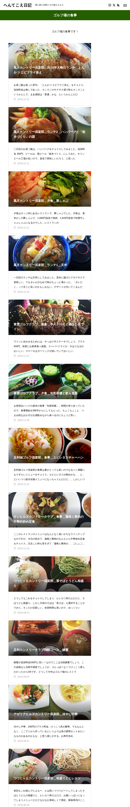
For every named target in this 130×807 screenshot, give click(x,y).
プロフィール (16, 783)
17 (85, 725)
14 (61, 725)
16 (77, 725)
